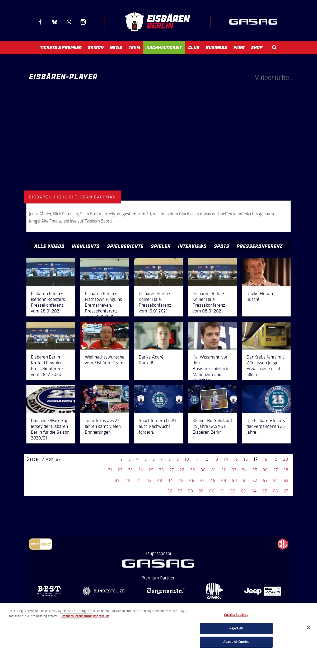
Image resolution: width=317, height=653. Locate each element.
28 (182, 470)
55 (286, 480)
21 (110, 470)
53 (265, 480)
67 (286, 491)
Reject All (236, 628)
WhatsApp (69, 22)
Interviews (192, 246)
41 (139, 480)
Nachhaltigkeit (164, 47)
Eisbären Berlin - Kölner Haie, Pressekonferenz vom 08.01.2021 (209, 302)
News (116, 47)
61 (222, 491)
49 (223, 480)
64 (254, 491)
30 (203, 470)
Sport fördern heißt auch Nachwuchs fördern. (157, 426)
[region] (158, 628)
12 (206, 459)
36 (265, 470)
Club (193, 47)
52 (255, 480)
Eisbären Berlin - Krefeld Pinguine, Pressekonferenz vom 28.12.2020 (47, 365)
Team (134, 47)
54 (275, 480)
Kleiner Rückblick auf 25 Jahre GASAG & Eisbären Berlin (212, 426)
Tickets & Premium (60, 47)
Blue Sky (54, 22)
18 (265, 459)
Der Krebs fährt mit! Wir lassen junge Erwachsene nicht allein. (266, 365)
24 (140, 470)
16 (246, 459)
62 (232, 491)
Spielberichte (125, 246)
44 (170, 480)
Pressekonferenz (260, 246)
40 (128, 480)
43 (159, 480)
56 (170, 491)
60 (212, 491)
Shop (257, 47)
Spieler (161, 246)
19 (275, 459)
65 (264, 491)
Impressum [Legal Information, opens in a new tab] (101, 616)
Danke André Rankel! (151, 360)
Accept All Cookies (236, 642)
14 (226, 459)
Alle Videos (49, 246)
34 (244, 470)
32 (223, 470)
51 (245, 480)
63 (243, 491)
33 (234, 470)
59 (201, 491)
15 (236, 459)
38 (285, 470)
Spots (221, 246)
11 (197, 459)
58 (190, 491)
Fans (239, 47)
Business (216, 47)
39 (117, 480)
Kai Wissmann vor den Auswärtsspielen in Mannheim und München (211, 368)
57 (180, 491)
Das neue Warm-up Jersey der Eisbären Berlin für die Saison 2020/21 (50, 429)
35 (255, 470)
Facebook (40, 22)
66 (275, 491)
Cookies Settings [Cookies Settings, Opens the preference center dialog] (236, 615)
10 (187, 459)
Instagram (83, 22)
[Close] (308, 627)
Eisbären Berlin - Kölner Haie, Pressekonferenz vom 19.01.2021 (155, 302)
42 (149, 480)
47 (202, 480)
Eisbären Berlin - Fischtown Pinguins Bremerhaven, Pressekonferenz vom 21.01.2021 (103, 305)
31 (214, 470)
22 (120, 470)
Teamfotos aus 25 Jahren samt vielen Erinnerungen (103, 426)
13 (216, 459)
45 (181, 480)
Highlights (86, 246)
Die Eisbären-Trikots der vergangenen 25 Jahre (265, 426)
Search (274, 47)
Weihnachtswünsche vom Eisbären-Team (104, 360)
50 (234, 480)
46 (191, 480)
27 (172, 470)
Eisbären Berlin (157, 21)
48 (213, 480)
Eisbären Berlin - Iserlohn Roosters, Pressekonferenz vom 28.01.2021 (48, 302)
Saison (96, 47)
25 (151, 470)
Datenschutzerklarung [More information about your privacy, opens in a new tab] (76, 616)
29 (192, 470)
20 (285, 459)
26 (161, 470)
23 (130, 470)
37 (275, 470)
